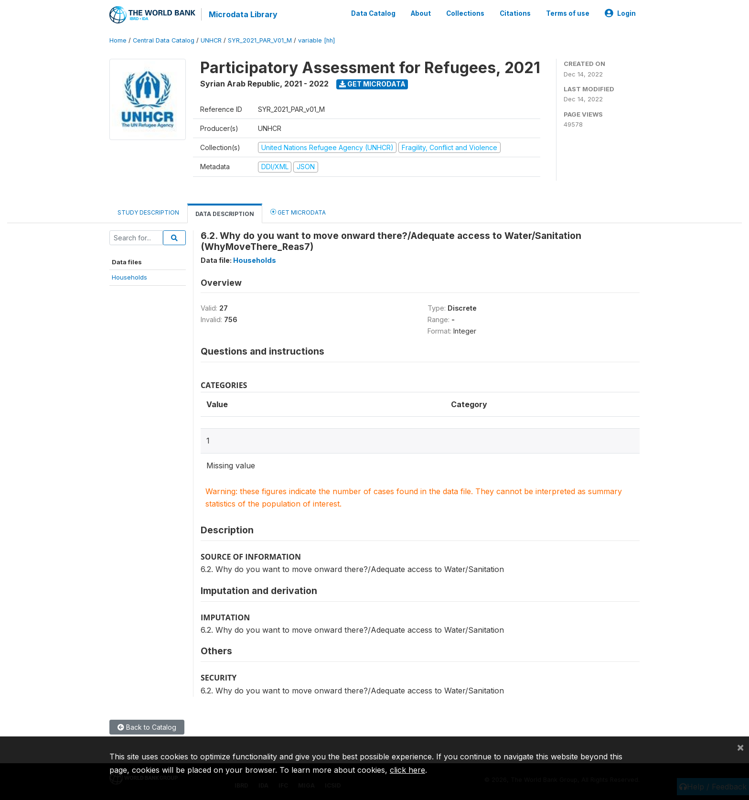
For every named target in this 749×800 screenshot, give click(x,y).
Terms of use (567, 13)
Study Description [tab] (148, 212)
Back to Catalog (147, 727)
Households (129, 277)
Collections (465, 13)
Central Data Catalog (163, 40)
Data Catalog (373, 13)
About (421, 13)
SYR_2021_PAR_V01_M (260, 40)
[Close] (740, 747)
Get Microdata (372, 84)
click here (407, 770)
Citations (515, 13)
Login (620, 13)
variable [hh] (316, 40)
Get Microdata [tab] (298, 212)
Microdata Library (243, 14)
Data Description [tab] (224, 213)
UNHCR (211, 40)
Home (118, 40)
